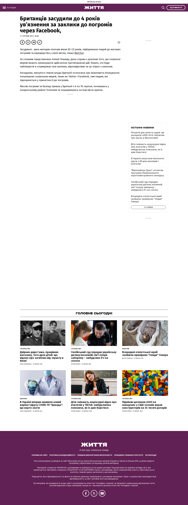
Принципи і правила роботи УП (128, 455)
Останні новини (142, 127)
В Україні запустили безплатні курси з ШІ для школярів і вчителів (147, 161)
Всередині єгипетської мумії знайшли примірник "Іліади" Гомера (146, 199)
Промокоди (150, 455)
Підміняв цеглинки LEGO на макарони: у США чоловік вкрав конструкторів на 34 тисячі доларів (144, 404)
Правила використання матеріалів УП (94, 455)
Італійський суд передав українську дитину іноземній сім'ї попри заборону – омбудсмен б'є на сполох (146, 186)
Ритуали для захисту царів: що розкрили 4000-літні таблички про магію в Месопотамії (147, 135)
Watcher (79, 53)
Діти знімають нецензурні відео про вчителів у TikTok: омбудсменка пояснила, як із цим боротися (148, 148)
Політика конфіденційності (62, 455)
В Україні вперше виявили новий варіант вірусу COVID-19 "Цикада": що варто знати (41, 404)
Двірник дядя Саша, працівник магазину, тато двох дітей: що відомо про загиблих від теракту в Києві (41, 356)
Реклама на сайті (39, 455)
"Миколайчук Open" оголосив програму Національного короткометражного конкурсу (147, 173)
